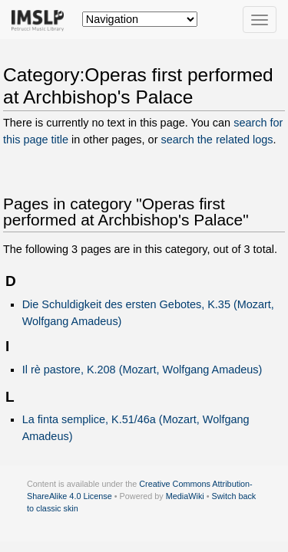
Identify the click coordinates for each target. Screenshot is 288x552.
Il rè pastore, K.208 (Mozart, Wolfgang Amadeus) (142, 369)
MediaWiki (185, 496)
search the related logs (217, 139)
